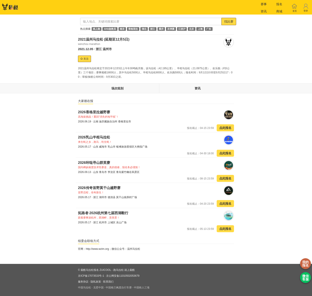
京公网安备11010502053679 (122, 275)
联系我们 (108, 281)
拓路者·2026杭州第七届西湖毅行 (103, 213)
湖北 (144, 29)
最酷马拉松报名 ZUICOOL (96, 269)
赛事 (264, 4)
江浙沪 (181, 29)
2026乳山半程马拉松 (94, 137)
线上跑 (96, 29)
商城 (279, 11)
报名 (279, 4)
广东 (208, 29)
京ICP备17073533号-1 (91, 275)
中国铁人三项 (142, 287)
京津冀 (170, 29)
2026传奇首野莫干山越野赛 (99, 188)
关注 (84, 58)
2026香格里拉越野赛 (94, 112)
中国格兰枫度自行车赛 (119, 287)
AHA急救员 (110, 29)
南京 (122, 29)
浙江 (152, 29)
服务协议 (83, 281)
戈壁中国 (98, 287)
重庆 (161, 29)
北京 (191, 29)
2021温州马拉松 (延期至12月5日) (103, 39)
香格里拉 (133, 29)
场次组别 (117, 88)
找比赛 (228, 21)
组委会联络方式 (88, 241)
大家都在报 (85, 101)
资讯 (264, 11)
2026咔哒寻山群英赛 (94, 162)
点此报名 (225, 128)
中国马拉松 (84, 287)
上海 (200, 29)
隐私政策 (96, 281)
